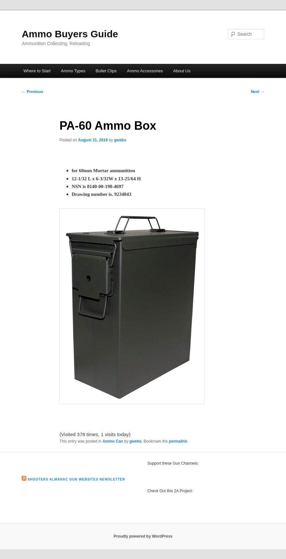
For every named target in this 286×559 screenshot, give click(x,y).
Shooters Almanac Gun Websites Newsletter (76, 479)
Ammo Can (113, 441)
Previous (32, 91)
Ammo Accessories (145, 70)
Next (257, 91)
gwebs (120, 140)
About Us (181, 70)
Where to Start (37, 70)
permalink (178, 441)
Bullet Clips (106, 70)
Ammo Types (73, 70)
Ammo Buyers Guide (70, 34)
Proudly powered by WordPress (143, 536)
